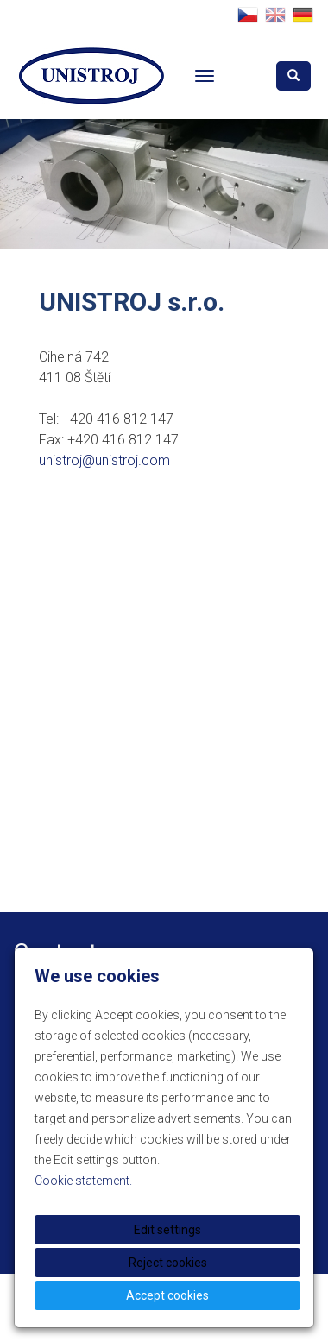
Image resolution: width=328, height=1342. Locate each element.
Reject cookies (168, 1263)
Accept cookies (167, 1295)
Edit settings (167, 1230)
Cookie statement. (83, 1181)
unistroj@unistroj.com (104, 460)
